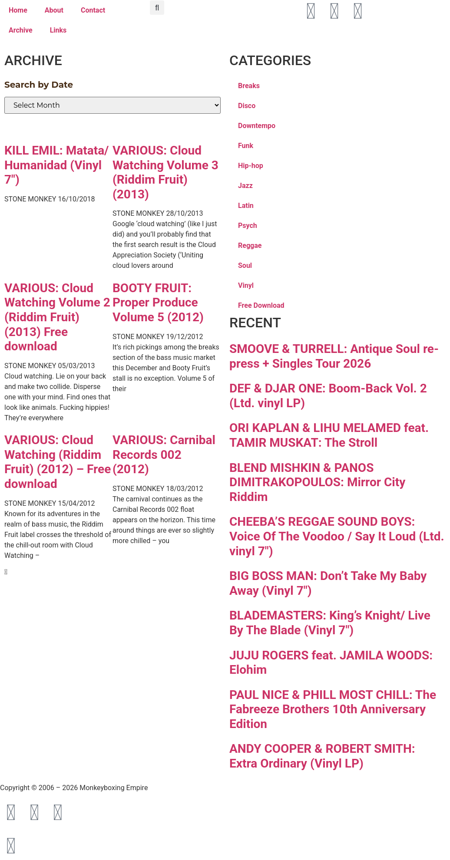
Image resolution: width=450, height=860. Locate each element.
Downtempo (256, 126)
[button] (157, 7)
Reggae (249, 245)
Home (18, 10)
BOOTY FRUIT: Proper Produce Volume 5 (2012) (158, 302)
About (54, 10)
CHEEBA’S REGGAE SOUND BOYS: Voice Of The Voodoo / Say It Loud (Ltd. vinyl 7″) (336, 536)
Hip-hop (250, 165)
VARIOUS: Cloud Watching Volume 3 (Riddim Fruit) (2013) (165, 172)
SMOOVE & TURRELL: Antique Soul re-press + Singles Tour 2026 (334, 356)
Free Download (261, 305)
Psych (247, 225)
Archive (21, 30)
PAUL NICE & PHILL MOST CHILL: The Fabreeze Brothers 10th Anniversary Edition (332, 709)
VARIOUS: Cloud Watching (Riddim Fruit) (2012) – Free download (57, 462)
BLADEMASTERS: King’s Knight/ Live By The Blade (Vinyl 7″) (329, 622)
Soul (245, 265)
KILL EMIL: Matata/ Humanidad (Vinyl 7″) (56, 165)
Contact (93, 10)
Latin (246, 205)
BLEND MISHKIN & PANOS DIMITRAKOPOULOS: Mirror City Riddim (317, 482)
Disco (246, 106)
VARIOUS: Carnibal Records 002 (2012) (163, 454)
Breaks (249, 86)
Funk (245, 146)
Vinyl (246, 285)
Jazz (245, 185)
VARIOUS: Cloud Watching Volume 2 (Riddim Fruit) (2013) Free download (57, 317)
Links (58, 30)
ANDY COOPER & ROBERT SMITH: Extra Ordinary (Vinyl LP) (322, 756)
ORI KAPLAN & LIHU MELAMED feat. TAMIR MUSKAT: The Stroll (329, 435)
